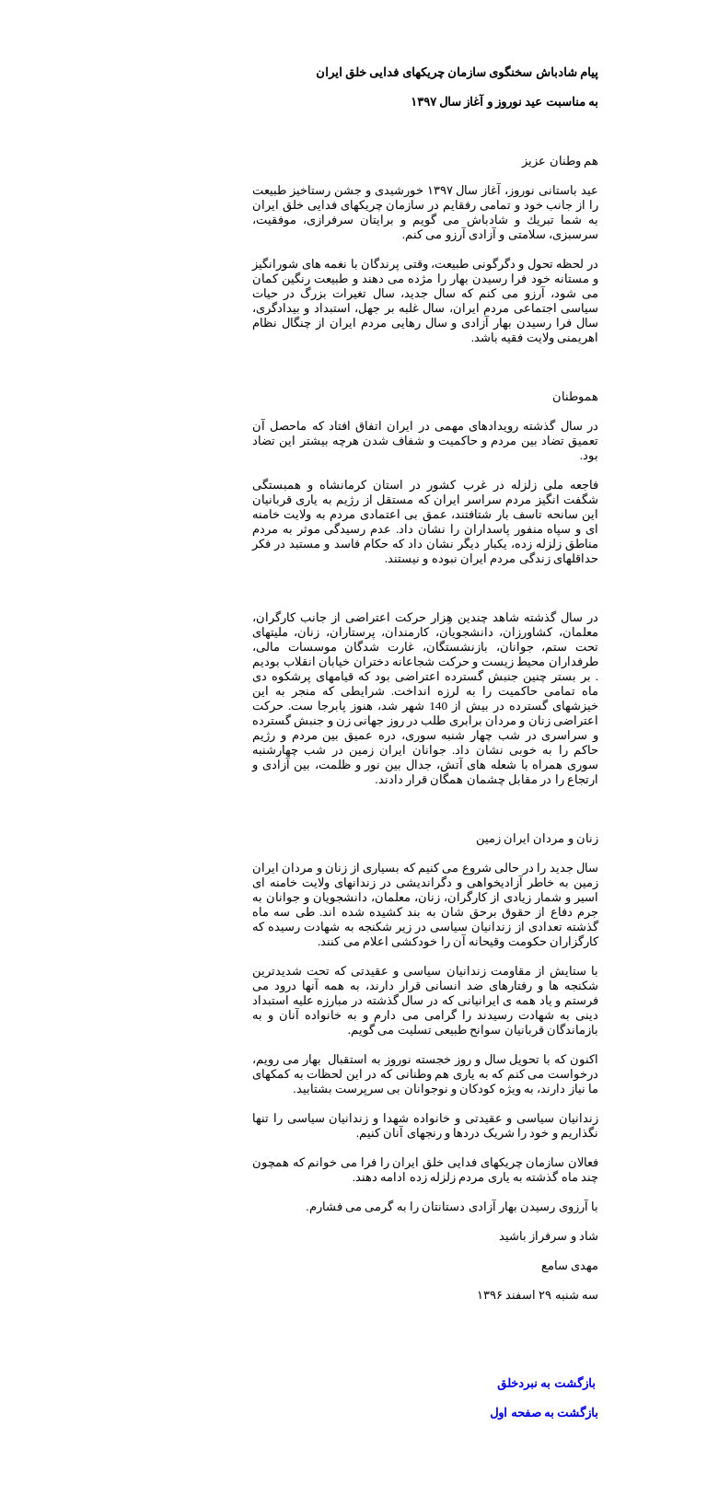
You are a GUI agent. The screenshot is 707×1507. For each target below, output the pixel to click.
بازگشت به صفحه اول (472, 1413)
